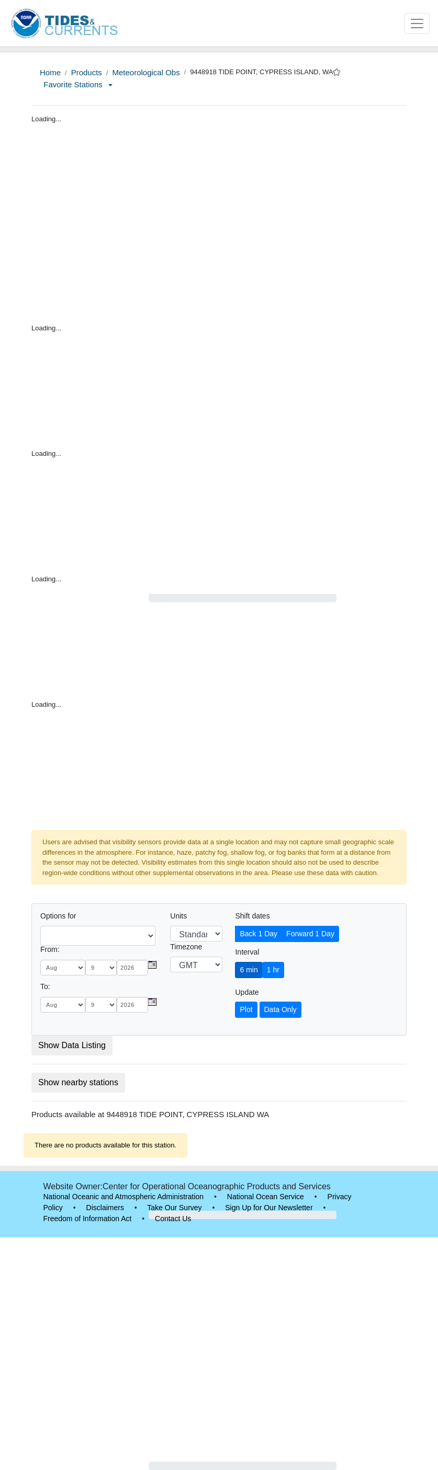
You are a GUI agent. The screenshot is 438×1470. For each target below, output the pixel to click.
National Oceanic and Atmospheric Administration (123, 1196)
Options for (58, 916)
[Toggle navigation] (417, 23)
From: (50, 949)
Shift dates (252, 916)
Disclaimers (105, 1207)
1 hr (273, 970)
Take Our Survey (174, 1207)
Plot (246, 1009)
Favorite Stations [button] (78, 84)
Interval (247, 952)
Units (178, 916)
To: (45, 986)
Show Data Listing (72, 1045)
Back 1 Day (258, 933)
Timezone (186, 947)
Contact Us (173, 1218)
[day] (101, 967)
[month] (62, 967)
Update (247, 992)
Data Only (280, 1009)
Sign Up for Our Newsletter (268, 1207)
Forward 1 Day (310, 933)
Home (50, 72)
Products (86, 72)
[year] (132, 967)
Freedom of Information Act (87, 1218)
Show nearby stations (78, 1082)
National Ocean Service (265, 1196)
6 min (248, 970)
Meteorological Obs (145, 72)
